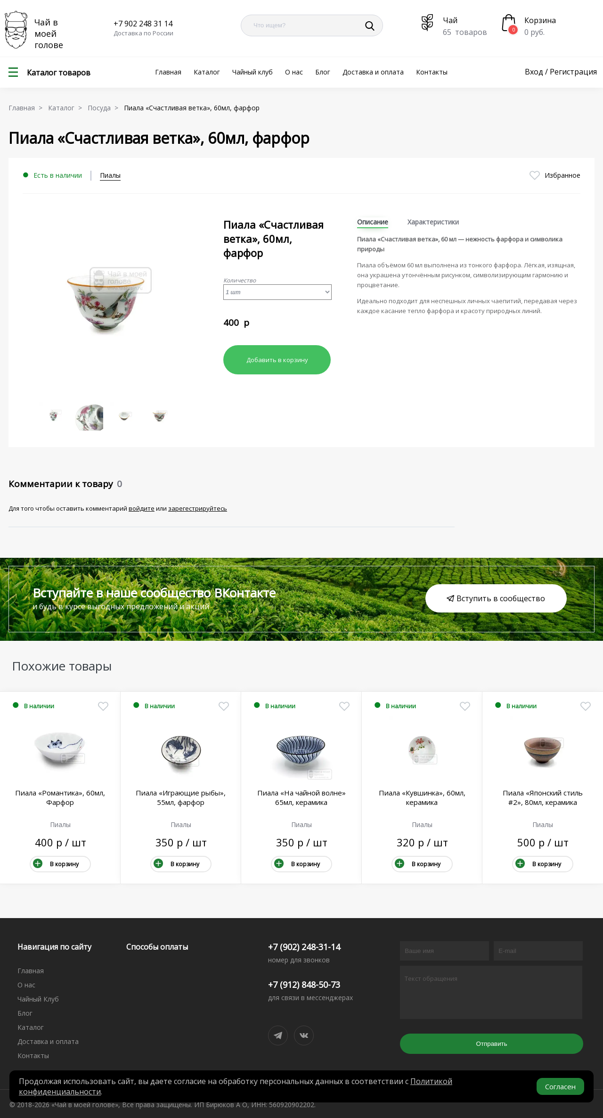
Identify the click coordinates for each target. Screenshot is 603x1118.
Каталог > (67, 107)
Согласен (560, 1086)
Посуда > (105, 107)
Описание (372, 221)
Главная (168, 71)
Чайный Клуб (38, 998)
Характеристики (433, 221)
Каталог (207, 71)
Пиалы (110, 175)
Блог (322, 71)
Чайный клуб (252, 71)
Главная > (27, 107)
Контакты (432, 71)
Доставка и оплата (373, 71)
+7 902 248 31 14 (143, 23)
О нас (294, 71)
